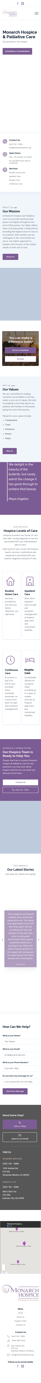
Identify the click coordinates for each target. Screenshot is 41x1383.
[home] (10, 13)
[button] (36, 13)
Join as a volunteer (20, 350)
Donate (20, 359)
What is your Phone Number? (16, 1062)
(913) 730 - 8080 (16, 144)
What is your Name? (11, 1036)
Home (20, 1313)
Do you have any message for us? (18, 1076)
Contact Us (20, 782)
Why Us (9, 451)
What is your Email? (11, 1049)
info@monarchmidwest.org (20, 148)
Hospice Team (20, 1321)
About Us (10, 257)
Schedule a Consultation (17, 51)
